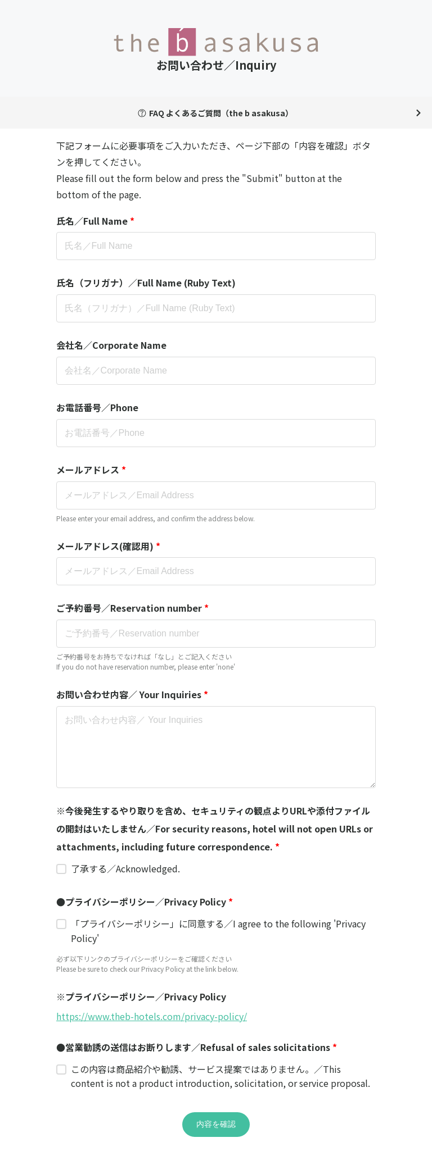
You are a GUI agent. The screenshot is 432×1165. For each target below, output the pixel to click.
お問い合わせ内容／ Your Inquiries (132, 694)
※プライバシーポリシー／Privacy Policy (141, 996)
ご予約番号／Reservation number (132, 608)
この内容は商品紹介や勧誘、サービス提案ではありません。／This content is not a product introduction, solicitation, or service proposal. (220, 1076)
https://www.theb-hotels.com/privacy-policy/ (151, 1016)
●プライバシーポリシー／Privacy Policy (144, 902)
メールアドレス (91, 470)
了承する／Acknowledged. (125, 868)
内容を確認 (216, 1124)
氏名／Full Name (95, 221)
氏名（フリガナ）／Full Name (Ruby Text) (146, 282)
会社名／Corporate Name (111, 345)
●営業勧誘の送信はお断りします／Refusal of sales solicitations (196, 1047)
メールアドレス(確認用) (108, 546)
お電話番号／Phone (97, 407)
